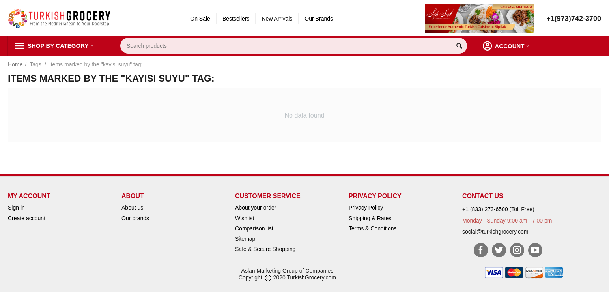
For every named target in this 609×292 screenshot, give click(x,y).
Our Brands (318, 18)
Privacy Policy (366, 207)
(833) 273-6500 (489, 209)
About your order (255, 207)
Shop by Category (58, 46)
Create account (26, 218)
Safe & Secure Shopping (265, 249)
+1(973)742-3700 (573, 18)
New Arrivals (277, 18)
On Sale (200, 18)
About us (132, 207)
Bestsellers (236, 18)
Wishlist (244, 218)
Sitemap (245, 239)
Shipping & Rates (370, 218)
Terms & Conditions (373, 228)
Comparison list (254, 228)
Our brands (135, 218)
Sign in (16, 207)
